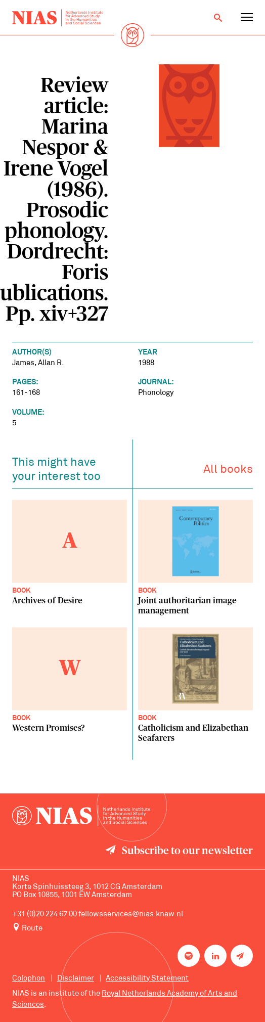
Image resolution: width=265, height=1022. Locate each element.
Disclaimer (75, 979)
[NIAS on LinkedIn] (215, 956)
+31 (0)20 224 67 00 (44, 914)
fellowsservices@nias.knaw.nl (130, 914)
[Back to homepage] (57, 17)
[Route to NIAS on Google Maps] (132, 928)
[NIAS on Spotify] (189, 956)
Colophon (28, 979)
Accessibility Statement (147, 979)
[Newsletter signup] (242, 956)
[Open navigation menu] (247, 18)
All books (228, 472)
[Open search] (218, 18)
